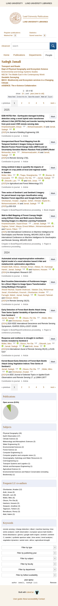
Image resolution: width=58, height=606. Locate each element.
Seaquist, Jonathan (10, 506)
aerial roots (24, 540)
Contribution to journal (11, 136)
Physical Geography (10, 433)
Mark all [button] (44, 97)
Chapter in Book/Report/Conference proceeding (21, 210)
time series (36, 537)
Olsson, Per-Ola (9, 500)
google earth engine (31, 535)
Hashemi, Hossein (10, 503)
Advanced (6, 46)
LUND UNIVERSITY (14, 3)
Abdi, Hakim (7, 514)
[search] (30, 45)
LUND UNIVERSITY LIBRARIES (38, 3)
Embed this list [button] (22, 97)
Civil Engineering (9, 461)
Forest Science (8, 450)
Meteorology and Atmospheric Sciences (18, 441)
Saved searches (37, 35)
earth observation (22, 532)
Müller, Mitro (7, 498)
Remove (53, 582)
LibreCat (32, 592)
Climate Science (9, 439)
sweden (8, 537)
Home (6, 55)
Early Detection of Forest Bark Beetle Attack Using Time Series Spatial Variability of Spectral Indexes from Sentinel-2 (24, 312)
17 (18, 436)
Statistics (33, 33)
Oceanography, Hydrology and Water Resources (21, 458)
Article (25, 136)
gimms (20, 535)
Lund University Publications (35, 16)
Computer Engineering (11, 452)
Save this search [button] (34, 97)
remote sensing (9, 529)
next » (53, 103)
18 (20, 433)
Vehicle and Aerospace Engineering (16, 466)
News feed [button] (11, 97)
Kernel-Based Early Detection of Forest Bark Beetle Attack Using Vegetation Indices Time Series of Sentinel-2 (24, 363)
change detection (22, 529)
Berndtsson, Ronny (10, 511)
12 (20, 489)
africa (32, 540)
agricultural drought (42, 540)
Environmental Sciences (12, 447)
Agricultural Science (10, 469)
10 (23, 94)
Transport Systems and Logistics (15, 463)
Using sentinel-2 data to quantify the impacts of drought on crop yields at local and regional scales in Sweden (24, 170)
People (48, 55)
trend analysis (46, 537)
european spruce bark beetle (41, 532)
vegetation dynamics (10, 540)
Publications (19, 55)
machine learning (42, 529)
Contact (42, 599)
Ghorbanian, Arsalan (10, 489)
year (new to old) (37, 94)
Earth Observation (10, 436)
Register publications (12, 33)
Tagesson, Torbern (10, 509)
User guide (17, 599)
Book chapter (49, 210)
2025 (4, 132)
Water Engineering (10, 444)
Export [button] (50, 97)
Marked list (10, 35)
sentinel (44, 535)
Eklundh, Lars (8, 495)
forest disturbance (9, 535)
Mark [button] (53, 117)
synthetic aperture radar (21, 537)
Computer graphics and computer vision (18, 455)
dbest (32, 529)
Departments (35, 55)
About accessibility (30, 599)
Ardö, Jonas (7, 492)
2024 (4, 272)
